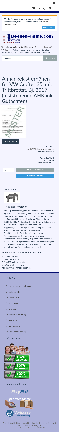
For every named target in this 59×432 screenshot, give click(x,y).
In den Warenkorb (35, 170)
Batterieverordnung (16, 331)
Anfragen (11, 320)
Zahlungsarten (13, 326)
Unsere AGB (12, 297)
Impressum (12, 303)
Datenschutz (13, 292)
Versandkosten (48, 149)
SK (53, 163)
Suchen (50, 58)
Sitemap (11, 309)
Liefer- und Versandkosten (19, 286)
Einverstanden (48, 27)
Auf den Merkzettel (35, 176)
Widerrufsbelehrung (16, 314)
